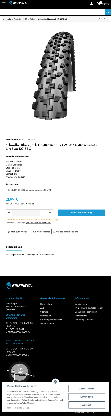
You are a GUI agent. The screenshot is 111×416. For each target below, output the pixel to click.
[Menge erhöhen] (50, 213)
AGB (42, 308)
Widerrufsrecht (47, 323)
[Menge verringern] (9, 213)
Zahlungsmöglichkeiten (86, 312)
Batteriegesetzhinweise (51, 319)
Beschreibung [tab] (14, 247)
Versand (30, 203)
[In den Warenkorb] (81, 213)
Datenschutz (46, 304)
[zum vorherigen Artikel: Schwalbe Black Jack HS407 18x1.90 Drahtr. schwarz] (99, 19)
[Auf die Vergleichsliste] (65, 231)
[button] (91, 4)
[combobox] (55, 190)
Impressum (45, 315)
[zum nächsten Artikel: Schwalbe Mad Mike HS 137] (105, 19)
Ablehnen (86, 405)
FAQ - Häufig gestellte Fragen (89, 308)
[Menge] (26, 213)
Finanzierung (81, 315)
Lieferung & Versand (84, 319)
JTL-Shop (90, 412)
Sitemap (44, 312)
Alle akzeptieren (86, 389)
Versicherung (81, 304)
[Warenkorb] (103, 4)
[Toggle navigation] (3, 1)
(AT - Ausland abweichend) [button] (38, 222)
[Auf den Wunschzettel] (40, 231)
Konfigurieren (87, 397)
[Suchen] (52, 12)
